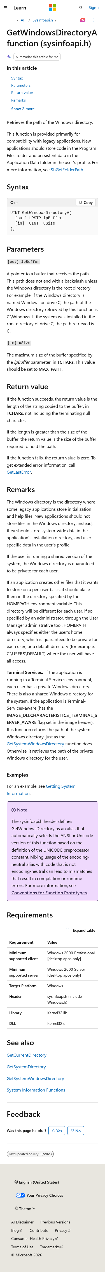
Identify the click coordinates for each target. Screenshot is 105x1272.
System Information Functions (36, 1090)
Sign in (95, 7)
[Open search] (81, 8)
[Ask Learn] (83, 20)
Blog (15, 1230)
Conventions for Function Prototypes (49, 892)
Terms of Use (22, 1246)
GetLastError (19, 472)
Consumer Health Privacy (33, 1238)
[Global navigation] (5, 8)
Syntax (17, 78)
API (24, 20)
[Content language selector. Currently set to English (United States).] (36, 1182)
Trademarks (50, 1246)
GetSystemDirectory (26, 1066)
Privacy (61, 1230)
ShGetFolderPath (67, 169)
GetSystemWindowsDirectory (35, 743)
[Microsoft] (52, 7)
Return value (22, 92)
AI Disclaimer (22, 1222)
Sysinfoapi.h (42, 20)
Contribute (39, 1230)
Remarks (18, 100)
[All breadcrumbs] (12, 20)
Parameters (21, 85)
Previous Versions (55, 1222)
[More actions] (93, 20)
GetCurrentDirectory (26, 1055)
